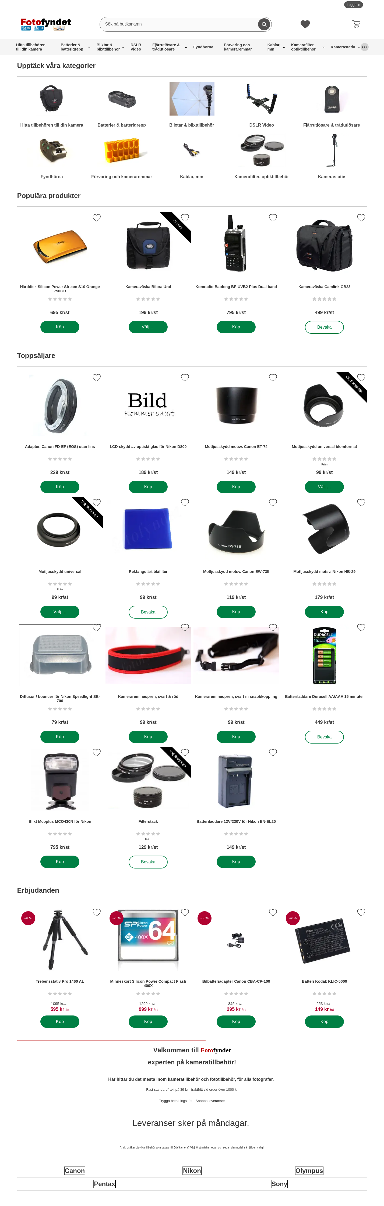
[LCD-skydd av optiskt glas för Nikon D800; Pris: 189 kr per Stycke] (148, 426)
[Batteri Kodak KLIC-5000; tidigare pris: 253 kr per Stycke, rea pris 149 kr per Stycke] (324, 961)
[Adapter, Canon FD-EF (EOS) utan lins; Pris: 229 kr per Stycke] (60, 426)
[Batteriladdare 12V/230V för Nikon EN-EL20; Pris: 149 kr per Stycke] (236, 801)
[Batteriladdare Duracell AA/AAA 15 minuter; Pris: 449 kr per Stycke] (324, 676)
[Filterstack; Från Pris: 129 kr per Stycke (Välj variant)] (148, 801)
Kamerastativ (343, 47)
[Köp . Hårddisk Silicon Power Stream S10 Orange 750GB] (59, 327)
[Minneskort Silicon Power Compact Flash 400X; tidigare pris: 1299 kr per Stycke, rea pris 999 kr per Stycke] (148, 961)
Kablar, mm (273, 47)
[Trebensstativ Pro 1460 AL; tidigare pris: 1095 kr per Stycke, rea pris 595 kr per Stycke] (60, 961)
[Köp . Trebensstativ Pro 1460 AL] (59, 1021)
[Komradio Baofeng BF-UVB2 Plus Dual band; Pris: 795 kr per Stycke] (236, 266)
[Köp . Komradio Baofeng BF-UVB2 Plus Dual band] (236, 327)
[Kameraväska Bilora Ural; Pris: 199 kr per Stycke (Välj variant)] (148, 266)
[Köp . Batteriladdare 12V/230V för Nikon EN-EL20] (236, 862)
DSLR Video (136, 47)
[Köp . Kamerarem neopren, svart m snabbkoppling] (236, 737)
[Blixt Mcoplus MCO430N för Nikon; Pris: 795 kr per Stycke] (60, 801)
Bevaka (324, 327)
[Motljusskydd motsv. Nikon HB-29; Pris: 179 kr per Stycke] (324, 551)
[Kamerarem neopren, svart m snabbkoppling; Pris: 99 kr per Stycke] (236, 676)
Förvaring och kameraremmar (238, 47)
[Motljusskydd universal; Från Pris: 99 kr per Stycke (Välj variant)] (60, 551)
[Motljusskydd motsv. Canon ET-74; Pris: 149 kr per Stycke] (236, 426)
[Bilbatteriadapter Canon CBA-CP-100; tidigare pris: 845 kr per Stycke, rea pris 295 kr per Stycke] (236, 961)
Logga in (353, 5)
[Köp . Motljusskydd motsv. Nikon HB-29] (324, 612)
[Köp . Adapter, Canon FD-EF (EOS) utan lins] (59, 487)
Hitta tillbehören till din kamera (31, 47)
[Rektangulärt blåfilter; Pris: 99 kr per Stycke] (148, 551)
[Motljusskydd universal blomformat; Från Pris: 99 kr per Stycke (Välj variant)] (324, 426)
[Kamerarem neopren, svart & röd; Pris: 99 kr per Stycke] (148, 676)
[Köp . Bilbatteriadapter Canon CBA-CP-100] (236, 1021)
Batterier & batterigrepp (72, 47)
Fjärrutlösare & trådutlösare (166, 47)
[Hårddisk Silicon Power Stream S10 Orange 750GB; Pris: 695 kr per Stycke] (60, 266)
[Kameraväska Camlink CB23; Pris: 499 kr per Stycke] (324, 266)
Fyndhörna (203, 47)
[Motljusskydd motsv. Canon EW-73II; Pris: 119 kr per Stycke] (236, 551)
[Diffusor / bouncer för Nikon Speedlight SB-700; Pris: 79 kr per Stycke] (60, 676)
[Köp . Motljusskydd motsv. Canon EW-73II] (236, 612)
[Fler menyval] (365, 47)
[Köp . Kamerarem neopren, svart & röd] (147, 737)
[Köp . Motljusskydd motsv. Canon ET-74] (236, 487)
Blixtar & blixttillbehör (108, 47)
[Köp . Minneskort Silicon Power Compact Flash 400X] (147, 1021)
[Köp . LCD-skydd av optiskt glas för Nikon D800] (147, 487)
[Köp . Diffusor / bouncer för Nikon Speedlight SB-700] (59, 737)
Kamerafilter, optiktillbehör (303, 47)
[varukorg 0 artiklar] (357, 24)
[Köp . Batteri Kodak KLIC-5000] (324, 1021)
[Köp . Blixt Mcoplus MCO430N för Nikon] (59, 862)
